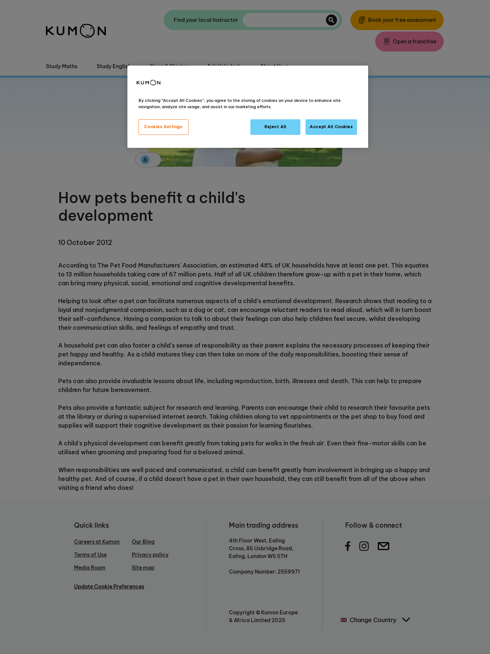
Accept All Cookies (331, 126)
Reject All (275, 126)
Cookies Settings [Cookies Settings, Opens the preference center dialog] (163, 126)
